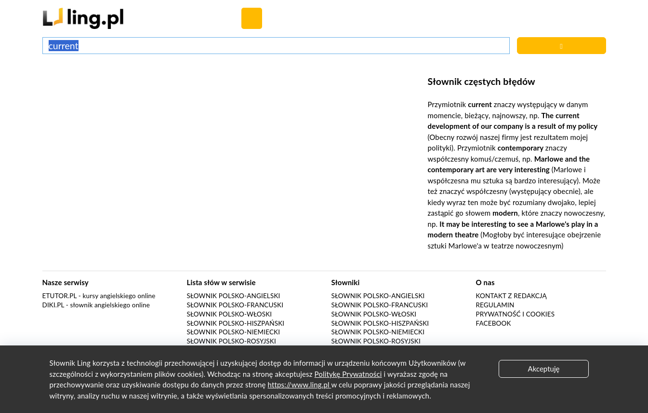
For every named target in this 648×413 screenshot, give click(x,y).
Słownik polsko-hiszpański (236, 323)
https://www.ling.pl (299, 384)
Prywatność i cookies (515, 314)
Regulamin (495, 305)
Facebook (493, 323)
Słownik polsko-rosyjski (231, 341)
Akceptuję (544, 368)
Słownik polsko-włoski (229, 314)
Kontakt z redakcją (511, 296)
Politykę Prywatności (348, 374)
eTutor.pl (59, 296)
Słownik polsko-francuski (235, 305)
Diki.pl (53, 305)
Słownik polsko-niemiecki (233, 332)
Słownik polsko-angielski (233, 296)
